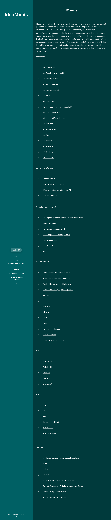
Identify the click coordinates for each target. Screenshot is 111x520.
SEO (45, 251)
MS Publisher (48, 146)
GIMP (45, 318)
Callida (45, 405)
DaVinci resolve (49, 334)
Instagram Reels (49, 223)
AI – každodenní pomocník (54, 184)
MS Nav (46, 475)
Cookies (16, 517)
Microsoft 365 (49, 101)
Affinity (46, 295)
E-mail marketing (50, 240)
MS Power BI (48, 124)
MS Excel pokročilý (51, 79)
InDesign (46, 312)
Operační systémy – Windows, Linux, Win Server (63, 486)
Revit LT (46, 411)
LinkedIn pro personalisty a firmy (56, 234)
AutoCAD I (47, 361)
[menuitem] (16, 256)
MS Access (47, 141)
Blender (46, 323)
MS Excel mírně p (50, 73)
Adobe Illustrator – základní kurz (56, 273)
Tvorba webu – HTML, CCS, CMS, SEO (59, 480)
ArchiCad (46, 373)
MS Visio (46, 96)
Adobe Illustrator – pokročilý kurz (57, 278)
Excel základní (49, 67)
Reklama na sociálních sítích (54, 229)
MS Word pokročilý (51, 90)
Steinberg (47, 301)
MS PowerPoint (49, 129)
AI (58, 196)
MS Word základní (50, 84)
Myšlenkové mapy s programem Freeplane (61, 458)
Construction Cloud (51, 422)
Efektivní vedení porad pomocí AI (57, 190)
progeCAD (47, 384)
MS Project (47, 135)
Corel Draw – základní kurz (54, 340)
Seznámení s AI (49, 179)
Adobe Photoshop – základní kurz (57, 284)
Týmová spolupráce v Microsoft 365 (58, 107)
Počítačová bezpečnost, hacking (56, 497)
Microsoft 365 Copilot (52, 112)
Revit (45, 416)
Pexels (22, 514)
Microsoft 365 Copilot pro (54, 118)
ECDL (45, 463)
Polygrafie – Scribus (51, 329)
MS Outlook (48, 152)
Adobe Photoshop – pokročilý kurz (58, 289)
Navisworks (48, 428)
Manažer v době (50, 196)
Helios (45, 469)
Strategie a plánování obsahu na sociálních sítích (63, 218)
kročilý (61, 73)
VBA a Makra (48, 157)
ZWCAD (46, 378)
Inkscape (46, 306)
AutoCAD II (47, 367)
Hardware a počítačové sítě (54, 492)
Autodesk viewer (50, 433)
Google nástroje (49, 246)
